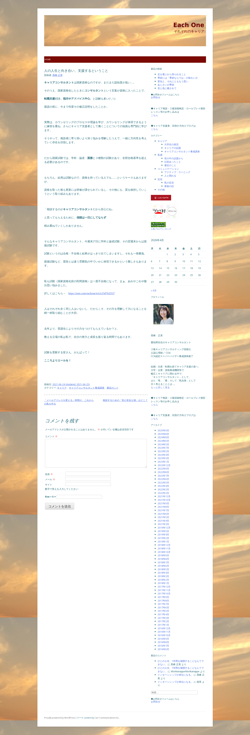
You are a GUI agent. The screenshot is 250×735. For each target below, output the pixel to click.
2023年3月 (163, 458)
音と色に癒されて (167, 88)
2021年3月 (163, 524)
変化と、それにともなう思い (173, 81)
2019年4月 (163, 534)
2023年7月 (163, 447)
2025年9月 (163, 430)
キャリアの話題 (172, 147)
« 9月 (153, 290)
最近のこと (113, 387)
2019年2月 (163, 538)
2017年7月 (163, 604)
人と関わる (170, 175)
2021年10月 (164, 499)
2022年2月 (163, 493)
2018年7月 (163, 562)
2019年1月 (163, 541)
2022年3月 (163, 489)
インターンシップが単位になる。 (175, 674)
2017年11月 (164, 590)
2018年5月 (163, 569)
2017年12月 (164, 586)
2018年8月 (163, 558)
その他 (161, 189)
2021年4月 (163, 520)
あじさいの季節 (166, 84)
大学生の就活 (171, 144)
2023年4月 (163, 454)
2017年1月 (163, 624)
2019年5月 (163, 531)
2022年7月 (163, 475)
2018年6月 (163, 565)
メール (50, 479)
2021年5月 (163, 517)
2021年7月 (163, 510)
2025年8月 (163, 434)
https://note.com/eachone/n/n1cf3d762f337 (91, 293)
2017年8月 (163, 600)
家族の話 (169, 186)
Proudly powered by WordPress (59, 717)
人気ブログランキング (161, 229)
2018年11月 (164, 548)
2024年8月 (163, 437)
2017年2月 (163, 621)
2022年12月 (164, 465)
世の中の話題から (173, 158)
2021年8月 (163, 506)
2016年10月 (164, 635)
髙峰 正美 (57, 75)
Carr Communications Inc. (107, 717)
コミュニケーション (168, 168)
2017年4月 (163, 614)
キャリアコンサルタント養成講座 (86, 387)
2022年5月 (163, 482)
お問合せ (155, 97)
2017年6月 (163, 607)
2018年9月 (163, 555)
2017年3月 (163, 617)
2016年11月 (164, 631)
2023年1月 (163, 461)
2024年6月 (163, 440)
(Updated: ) (71, 384)
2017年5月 (163, 610)
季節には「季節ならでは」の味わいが (178, 77)
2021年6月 (163, 513)
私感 (160, 154)
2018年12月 (164, 544)
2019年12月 (164, 527)
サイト (48, 484)
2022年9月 (163, 468)
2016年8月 (163, 642)
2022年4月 (163, 485)
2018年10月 (164, 552)
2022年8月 (163, 472)
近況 (160, 179)
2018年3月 (163, 576)
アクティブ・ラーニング (177, 172)
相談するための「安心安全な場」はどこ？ (125, 400)
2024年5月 (163, 444)
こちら (154, 115)
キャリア (62, 387)
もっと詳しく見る (160, 387)
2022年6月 (163, 479)
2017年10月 (164, 593)
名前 (49, 474)
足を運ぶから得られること (172, 74)
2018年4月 (163, 572)
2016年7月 (163, 645)
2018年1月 (163, 583)
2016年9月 (163, 638)
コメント (51, 436)
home (48, 59)
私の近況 (169, 182)
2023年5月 (163, 451)
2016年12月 (164, 628)
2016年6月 (163, 649)
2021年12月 (164, 496)
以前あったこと (172, 161)
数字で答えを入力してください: (62, 489)
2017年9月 (163, 597)
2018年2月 (163, 579)
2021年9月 (163, 503)
